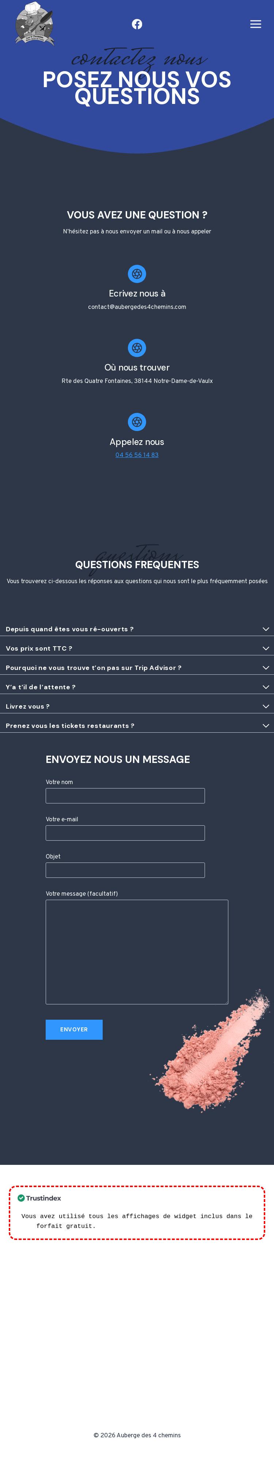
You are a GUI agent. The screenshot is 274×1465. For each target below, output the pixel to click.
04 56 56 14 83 (137, 455)
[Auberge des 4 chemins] (33, 24)
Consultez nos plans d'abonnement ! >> (168, 1226)
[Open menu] (255, 24)
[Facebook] (137, 24)
